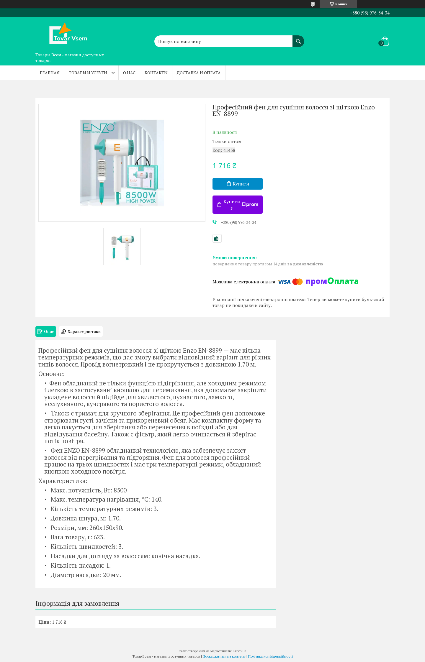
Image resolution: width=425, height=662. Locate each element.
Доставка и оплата (199, 72)
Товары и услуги (88, 72)
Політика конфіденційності (270, 656)
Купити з (240, 204)
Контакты (156, 72)
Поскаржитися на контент (224, 656)
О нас (129, 72)
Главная (50, 72)
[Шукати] (298, 38)
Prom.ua (239, 651)
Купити (241, 183)
